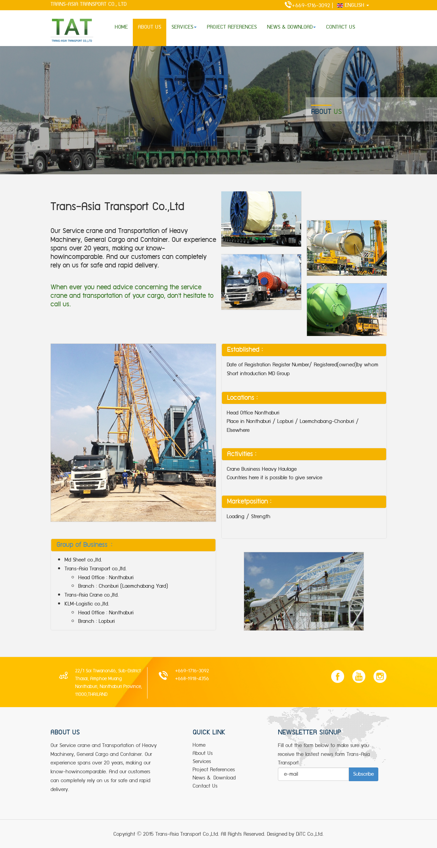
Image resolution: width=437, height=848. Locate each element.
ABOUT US (149, 27)
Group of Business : (84, 545)
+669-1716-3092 (304, 5)
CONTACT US (340, 27)
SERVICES (184, 27)
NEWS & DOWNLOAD (291, 27)
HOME (121, 27)
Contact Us (205, 786)
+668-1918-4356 (192, 679)
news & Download (214, 778)
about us (203, 753)
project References (214, 769)
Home (199, 745)
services (202, 761)
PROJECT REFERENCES (232, 27)
